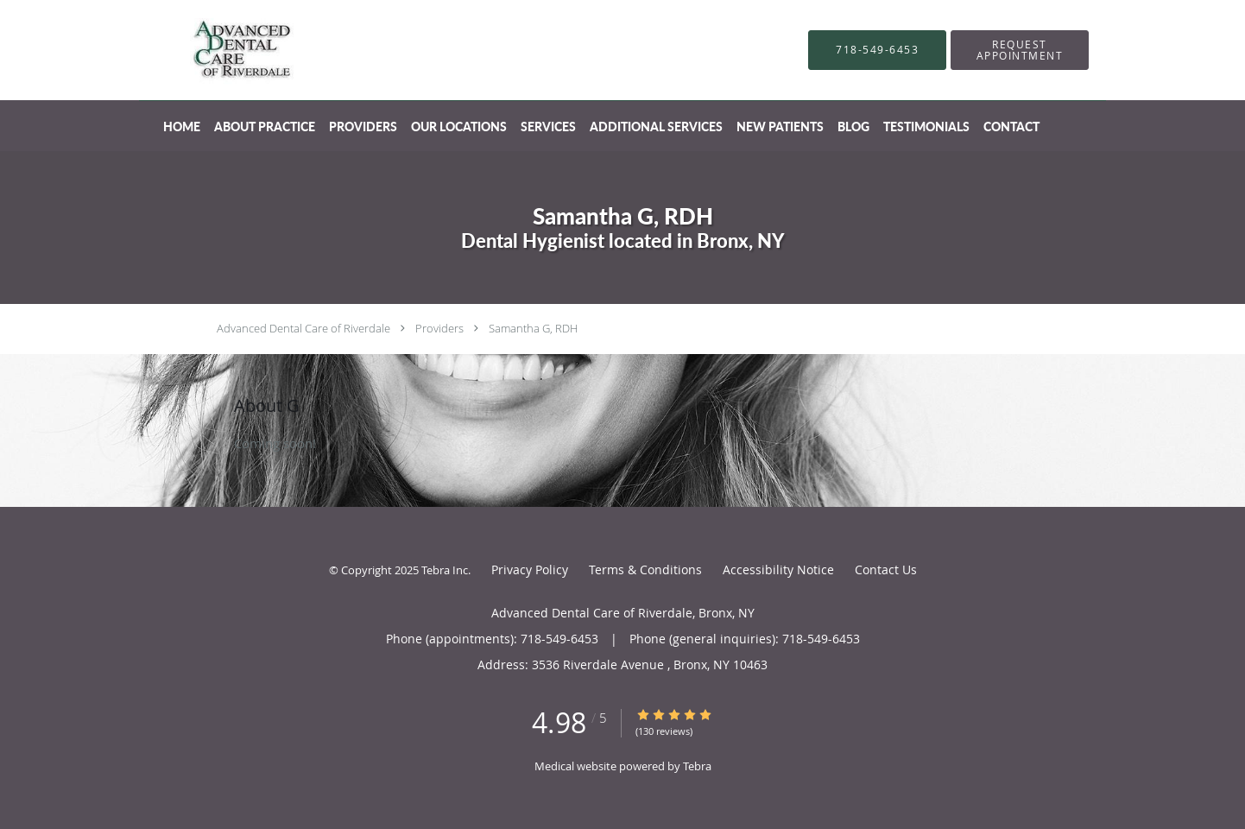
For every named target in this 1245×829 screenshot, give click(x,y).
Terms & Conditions (645, 569)
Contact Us (886, 569)
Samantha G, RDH (533, 328)
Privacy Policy (529, 569)
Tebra (697, 766)
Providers (439, 328)
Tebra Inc (444, 570)
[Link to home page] (216, 50)
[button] (1020, 50)
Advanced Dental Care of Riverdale (303, 328)
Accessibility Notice (778, 569)
